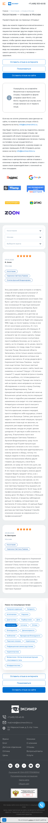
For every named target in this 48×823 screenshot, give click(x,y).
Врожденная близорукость (30, 636)
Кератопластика (13, 652)
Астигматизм (12, 614)
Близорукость (12, 630)
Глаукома (24, 614)
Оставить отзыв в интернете (24, 62)
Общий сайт (24, 784)
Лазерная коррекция (14, 609)
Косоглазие (11, 625)
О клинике (32, 743)
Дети (38, 620)
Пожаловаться (24, 69)
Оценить (28, 794)
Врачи (6, 739)
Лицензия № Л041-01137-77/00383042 (24, 772)
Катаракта (30, 609)
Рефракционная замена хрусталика (20, 646)
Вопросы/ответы (35, 751)
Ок (4, 820)
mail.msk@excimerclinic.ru (20, 723)
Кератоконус (30, 641)
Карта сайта (24, 780)
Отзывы (30, 747)
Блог (5, 743)
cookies (30, 820)
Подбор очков (26, 620)
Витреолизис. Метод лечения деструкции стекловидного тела (22, 658)
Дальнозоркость (28, 630)
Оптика (34, 625)
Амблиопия (11, 636)
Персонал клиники (14, 641)
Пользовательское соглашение (24, 776)
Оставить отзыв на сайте (24, 75)
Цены (5, 755)
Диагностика (11, 620)
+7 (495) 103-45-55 (37, 4)
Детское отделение (12, 747)
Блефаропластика (13, 665)
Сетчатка (23, 625)
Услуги (30, 755)
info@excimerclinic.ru (28, 125)
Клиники (31, 739)
